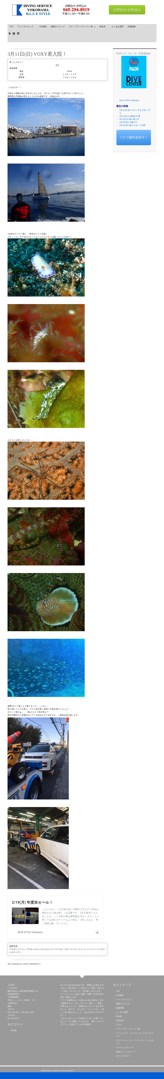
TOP (11, 26)
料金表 (103, 26)
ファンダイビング (26, 26)
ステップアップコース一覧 (81, 27)
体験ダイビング (58, 26)
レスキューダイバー (125, 1047)
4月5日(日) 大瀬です (128, 122)
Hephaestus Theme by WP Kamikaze (57, 1070)
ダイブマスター (123, 1056)
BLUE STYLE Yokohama (129, 100)
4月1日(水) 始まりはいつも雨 (132, 125)
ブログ (119, 1025)
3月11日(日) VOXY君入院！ (37, 54)
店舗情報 (132, 26)
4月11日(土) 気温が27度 (129, 116)
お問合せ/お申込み (127, 10)
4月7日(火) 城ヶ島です (129, 119)
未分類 (14, 1030)
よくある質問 (117, 26)
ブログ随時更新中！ (133, 137)
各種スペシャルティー (126, 1052)
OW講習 (43, 26)
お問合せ (120, 1020)
